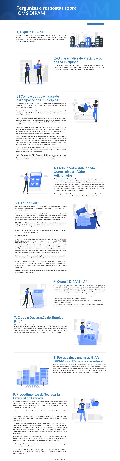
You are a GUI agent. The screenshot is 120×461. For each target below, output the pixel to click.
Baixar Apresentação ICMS (95, 24)
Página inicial (21, 24)
